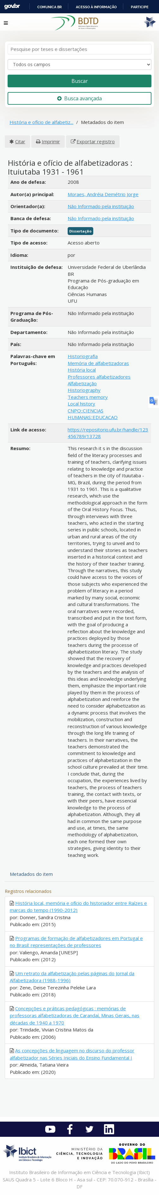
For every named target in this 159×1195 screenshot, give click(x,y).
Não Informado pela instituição (101, 206)
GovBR (12, 6)
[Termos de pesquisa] (79, 49)
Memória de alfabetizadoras (98, 363)
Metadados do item (31, 874)
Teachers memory (88, 397)
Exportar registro (95, 141)
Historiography (84, 390)
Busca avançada (79, 98)
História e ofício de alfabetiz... (41, 122)
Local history (81, 403)
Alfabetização (82, 383)
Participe (140, 7)
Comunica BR (49, 7)
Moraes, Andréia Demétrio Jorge (103, 194)
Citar (20, 141)
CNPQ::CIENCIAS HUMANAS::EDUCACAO (93, 413)
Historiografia (83, 356)
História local (82, 370)
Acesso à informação (96, 7)
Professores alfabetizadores (99, 377)
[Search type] (79, 64)
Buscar (79, 80)
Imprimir (51, 141)
